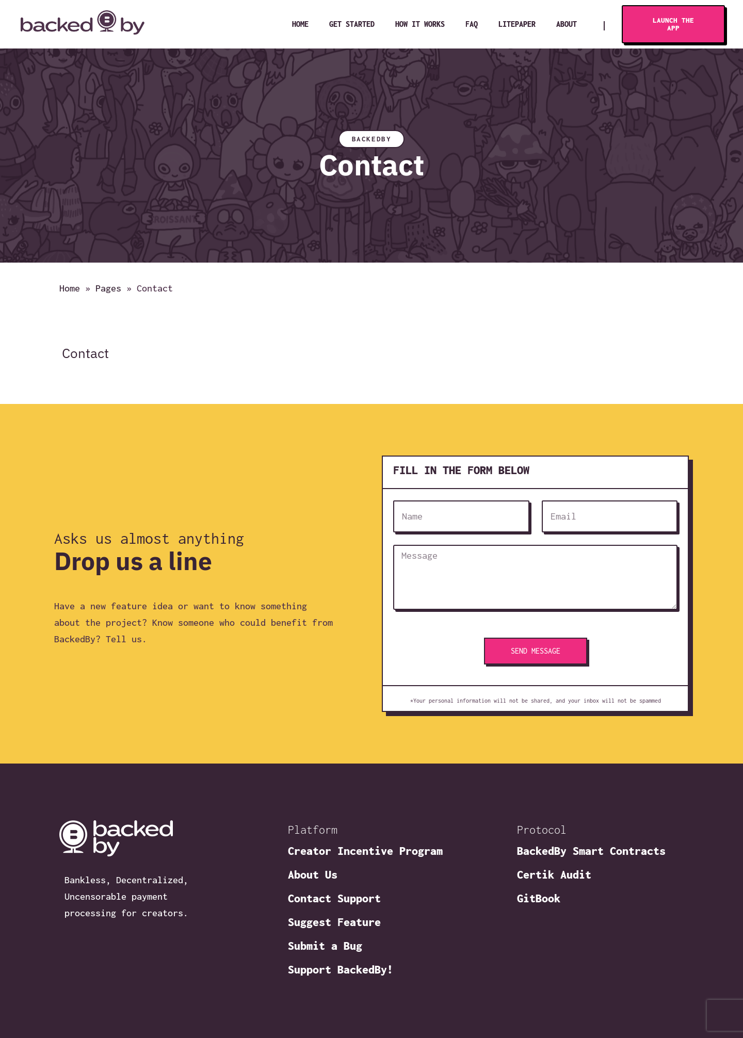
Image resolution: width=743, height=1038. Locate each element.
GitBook (538, 898)
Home (300, 24)
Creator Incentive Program (365, 850)
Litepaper (517, 24)
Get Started (352, 24)
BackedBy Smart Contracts (591, 850)
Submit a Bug (325, 945)
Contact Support (334, 898)
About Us (312, 874)
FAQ (471, 24)
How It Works (420, 24)
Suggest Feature (334, 922)
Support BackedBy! (340, 969)
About (566, 24)
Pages (108, 288)
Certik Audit (554, 874)
